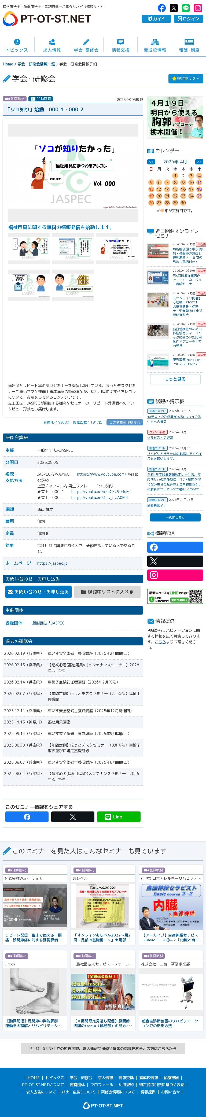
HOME (34, 1078)
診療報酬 (171, 1078)
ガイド (156, 19)
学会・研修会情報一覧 (36, 64)
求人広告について (41, 1092)
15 (175, 189)
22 (175, 196)
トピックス (17, 44)
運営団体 (77, 1085)
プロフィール (101, 1085)
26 (151, 203)
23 (183, 196)
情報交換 (120, 44)
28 (167, 203)
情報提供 (148, 1092)
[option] (175, 118)
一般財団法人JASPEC (47, 623)
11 (199, 183)
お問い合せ (170, 1092)
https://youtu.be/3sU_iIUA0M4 (99, 497)
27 (159, 203)
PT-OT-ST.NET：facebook (162, 8)
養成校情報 (155, 44)
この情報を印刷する (125, 422)
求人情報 (52, 44)
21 (167, 196)
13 (159, 189)
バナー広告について (78, 1092)
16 (183, 189)
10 (191, 183)
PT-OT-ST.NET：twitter (174, 8)
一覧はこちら (175, 517)
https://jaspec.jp (52, 563)
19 (151, 196)
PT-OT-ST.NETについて (43, 1085)
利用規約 (126, 1085)
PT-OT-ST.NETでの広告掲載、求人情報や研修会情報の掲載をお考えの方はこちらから (102, 1048)
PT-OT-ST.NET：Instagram (198, 8)
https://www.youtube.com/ (101, 474)
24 (191, 196)
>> (199, 161)
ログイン (188, 19)
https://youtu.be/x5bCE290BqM (100, 491)
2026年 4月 (175, 161)
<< (151, 161)
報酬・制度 (189, 44)
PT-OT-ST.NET (47, 18)
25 (199, 196)
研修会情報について (118, 1092)
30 (183, 203)
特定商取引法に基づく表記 (161, 1085)
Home (8, 64)
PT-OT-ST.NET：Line (186, 8)
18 (199, 189)
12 (151, 189)
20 (159, 196)
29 (175, 203)
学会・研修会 (86, 44)
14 (167, 189)
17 (191, 189)
